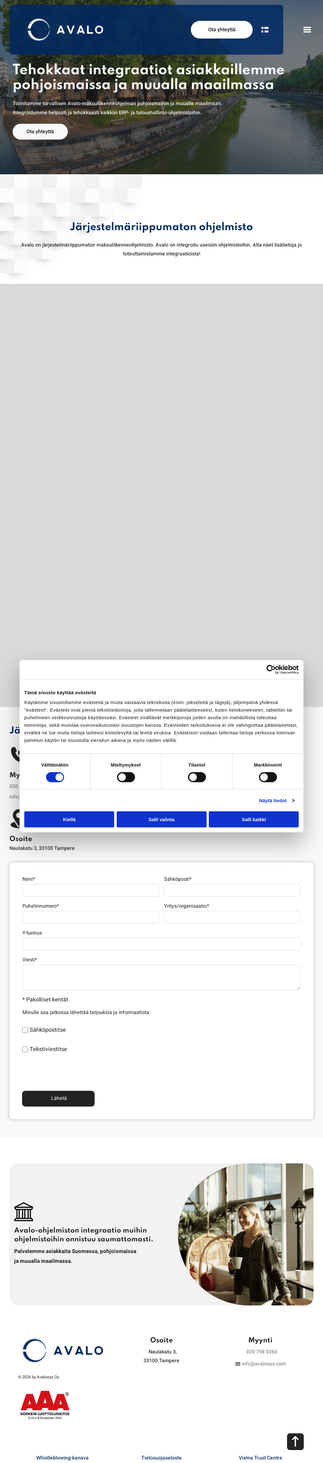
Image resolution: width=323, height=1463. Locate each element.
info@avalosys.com (260, 1334)
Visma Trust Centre (260, 1428)
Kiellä (69, 805)
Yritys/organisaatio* (186, 906)
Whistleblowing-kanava (62, 1428)
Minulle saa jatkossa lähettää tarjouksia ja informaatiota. (86, 1012)
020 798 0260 (261, 1322)
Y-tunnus (32, 933)
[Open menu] (307, 29)
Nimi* (28, 879)
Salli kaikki (254, 805)
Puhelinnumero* (40, 906)
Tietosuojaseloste (161, 1428)
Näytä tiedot (273, 785)
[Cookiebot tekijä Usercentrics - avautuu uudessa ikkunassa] (271, 655)
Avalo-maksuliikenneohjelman (102, 103)
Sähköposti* (177, 879)
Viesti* (29, 960)
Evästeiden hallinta (161, 1452)
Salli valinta (162, 805)
